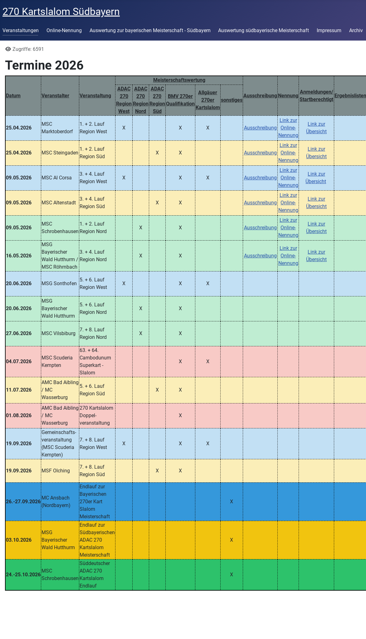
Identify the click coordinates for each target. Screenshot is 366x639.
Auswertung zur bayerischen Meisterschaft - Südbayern (150, 30)
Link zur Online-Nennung (288, 127)
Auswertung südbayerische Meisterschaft (263, 30)
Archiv (356, 30)
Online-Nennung (64, 30)
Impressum (329, 30)
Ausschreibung (260, 128)
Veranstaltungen (20, 30)
